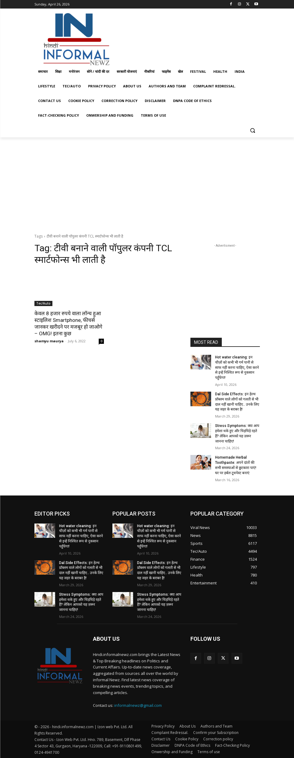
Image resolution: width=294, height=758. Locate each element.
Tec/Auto (43, 303)
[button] (253, 130)
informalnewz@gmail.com (138, 705)
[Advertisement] (188, 37)
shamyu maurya (49, 341)
